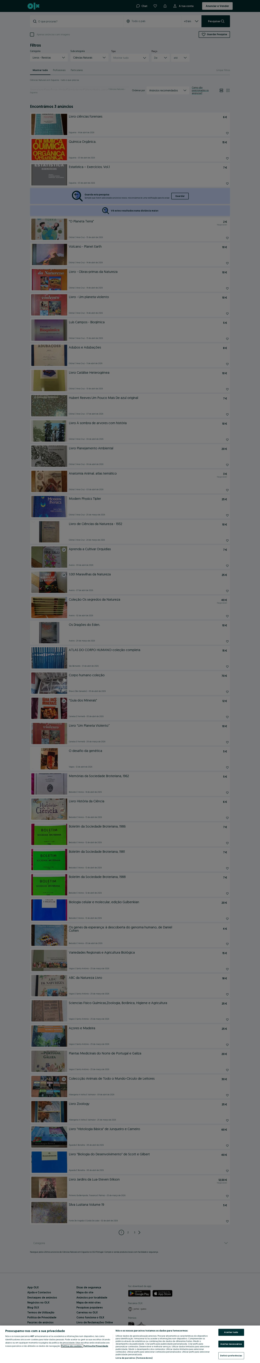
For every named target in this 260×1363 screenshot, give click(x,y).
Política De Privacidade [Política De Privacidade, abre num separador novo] (96, 1346)
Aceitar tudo (231, 1332)
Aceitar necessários (231, 1344)
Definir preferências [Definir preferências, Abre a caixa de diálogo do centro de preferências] (231, 1355)
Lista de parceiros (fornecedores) (134, 1358)
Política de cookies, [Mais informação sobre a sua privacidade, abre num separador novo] (72, 1346)
